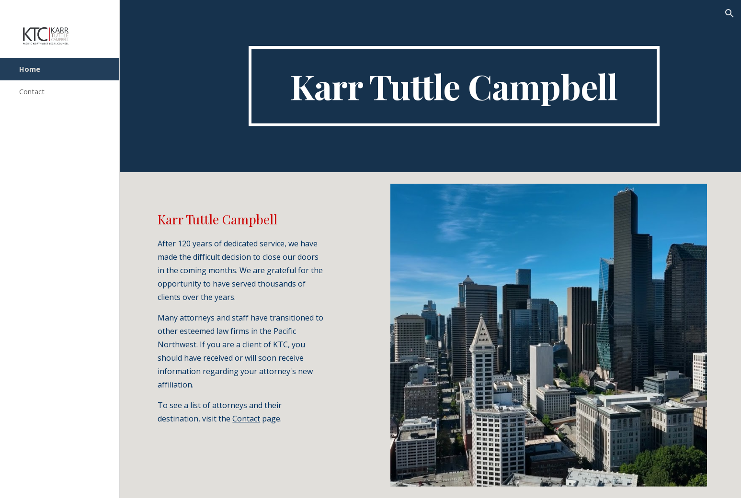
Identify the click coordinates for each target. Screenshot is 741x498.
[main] (454, 86)
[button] (729, 13)
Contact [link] (32, 91)
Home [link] (29, 69)
